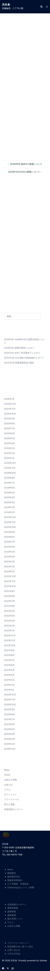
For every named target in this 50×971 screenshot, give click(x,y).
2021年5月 (9, 670)
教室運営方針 (13, 876)
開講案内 (11, 873)
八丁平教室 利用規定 (18, 884)
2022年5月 (9, 611)
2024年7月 (9, 482)
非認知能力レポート (13, 809)
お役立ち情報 (10, 779)
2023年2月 (9, 566)
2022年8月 (9, 596)
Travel (7, 774)
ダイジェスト (10, 794)
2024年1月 (9, 512)
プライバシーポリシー (18, 943)
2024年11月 (9, 468)
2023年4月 (9, 556)
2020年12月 (10, 694)
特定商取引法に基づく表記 (20, 946)
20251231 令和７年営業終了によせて (22, 352)
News (7, 769)
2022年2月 (9, 625)
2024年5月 (9, 492)
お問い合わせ (13, 950)
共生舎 (6, 4)
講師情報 (11, 911)
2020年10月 (10, 704)
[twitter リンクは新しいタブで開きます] (8, 968)
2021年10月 (9, 645)
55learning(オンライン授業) (21, 887)
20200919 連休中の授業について (26, 164)
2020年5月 (9, 729)
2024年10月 (10, 472)
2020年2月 (9, 744)
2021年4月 (9, 675)
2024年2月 (9, 507)
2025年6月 (9, 433)
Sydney (43, 960)
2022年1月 (9, 630)
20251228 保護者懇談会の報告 (19, 362)
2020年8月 (9, 714)
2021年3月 (9, 680)
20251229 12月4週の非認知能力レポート (24, 357)
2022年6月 (9, 606)
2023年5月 (9, 551)
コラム (7, 789)
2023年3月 (9, 561)
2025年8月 (9, 423)
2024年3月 (9, 502)
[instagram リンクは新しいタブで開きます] (13, 968)
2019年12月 (9, 748)
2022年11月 (9, 581)
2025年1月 (9, 458)
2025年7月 (9, 428)
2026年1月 (9, 399)
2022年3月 (9, 620)
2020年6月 (9, 724)
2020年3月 (9, 739)
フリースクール (11, 799)
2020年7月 (9, 719)
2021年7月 (9, 660)
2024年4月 (9, 497)
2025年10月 (10, 413)
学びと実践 (9, 804)
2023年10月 (10, 527)
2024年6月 (9, 487)
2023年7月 (9, 541)
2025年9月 (9, 418)
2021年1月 (9, 689)
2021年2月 (9, 684)
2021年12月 (9, 635)
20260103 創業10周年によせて (19, 347)
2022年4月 (9, 615)
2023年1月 (9, 571)
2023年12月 (10, 517)
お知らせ (8, 784)
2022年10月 (10, 586)
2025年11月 (9, 408)
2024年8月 (9, 477)
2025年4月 (9, 443)
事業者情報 (12, 908)
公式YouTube (13, 953)
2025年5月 (9, 438)
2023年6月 (9, 546)
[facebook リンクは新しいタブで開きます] (3, 968)
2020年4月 (9, 734)
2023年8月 (9, 536)
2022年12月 (10, 576)
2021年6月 (9, 665)
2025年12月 (10, 403)
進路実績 (11, 915)
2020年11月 (9, 699)
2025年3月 (9, 448)
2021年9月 (9, 650)
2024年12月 (10, 463)
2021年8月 (9, 655)
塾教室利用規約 (14, 880)
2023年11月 (9, 522)
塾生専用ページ (14, 918)
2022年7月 (9, 601)
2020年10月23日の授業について (24, 171)
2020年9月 (9, 709)
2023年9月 (9, 532)
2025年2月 (9, 453)
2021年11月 (9, 640)
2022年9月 (9, 591)
